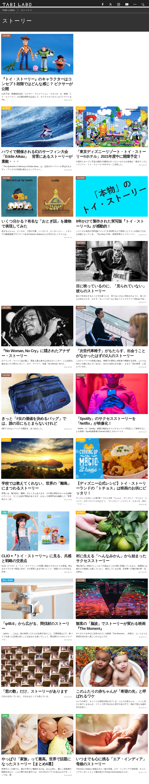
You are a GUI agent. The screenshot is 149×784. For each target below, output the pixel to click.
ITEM (5, 514)
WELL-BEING (8, 582)
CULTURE (6, 37)
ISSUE (79, 650)
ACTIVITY (6, 110)
